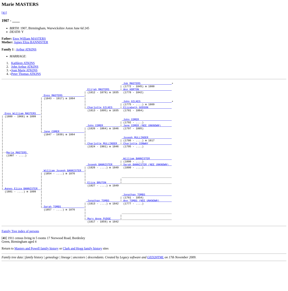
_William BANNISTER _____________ (147, 174)
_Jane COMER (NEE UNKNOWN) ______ (147, 134)
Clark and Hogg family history (82, 276)
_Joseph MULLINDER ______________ (147, 149)
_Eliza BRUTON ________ (103, 203)
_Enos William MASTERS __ (22, 120)
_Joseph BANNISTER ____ (103, 181)
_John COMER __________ (103, 134)
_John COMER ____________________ (147, 127)
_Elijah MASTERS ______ (103, 91)
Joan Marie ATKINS (24, 70)
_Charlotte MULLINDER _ (103, 156)
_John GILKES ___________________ (147, 105)
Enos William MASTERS (29, 38)
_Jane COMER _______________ (63, 141)
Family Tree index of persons (20, 259)
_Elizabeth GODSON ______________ (147, 112)
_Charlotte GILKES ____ (103, 112)
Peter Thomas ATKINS (26, 74)
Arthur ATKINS (26, 49)
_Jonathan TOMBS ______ (103, 224)
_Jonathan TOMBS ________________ (147, 217)
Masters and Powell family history (36, 276)
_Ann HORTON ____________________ (147, 91)
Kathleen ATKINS (23, 63)
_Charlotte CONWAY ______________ (147, 156)
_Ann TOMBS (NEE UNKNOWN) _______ (147, 224)
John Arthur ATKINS (24, 66)
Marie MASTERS (17, 167)
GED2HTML (155, 285)
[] (4, 266)
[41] (4, 12)
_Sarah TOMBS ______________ (63, 231)
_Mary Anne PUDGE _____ (103, 246)
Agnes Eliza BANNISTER (31, 42)
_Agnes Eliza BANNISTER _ (22, 210)
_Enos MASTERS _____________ (63, 98)
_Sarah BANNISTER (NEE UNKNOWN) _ (147, 181)
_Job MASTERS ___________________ (147, 84)
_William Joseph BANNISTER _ (63, 188)
